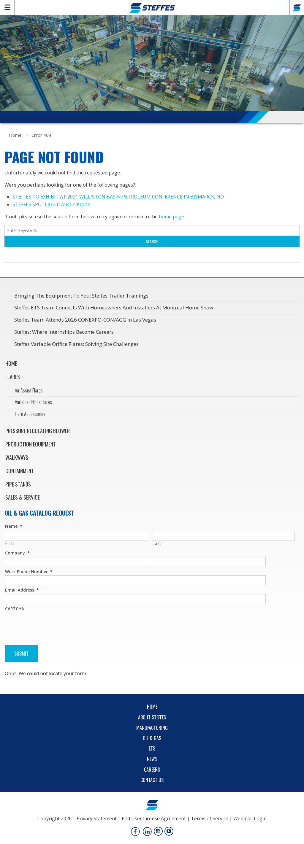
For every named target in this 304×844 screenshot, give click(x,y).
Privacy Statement (97, 818)
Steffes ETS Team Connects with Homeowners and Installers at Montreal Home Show (113, 307)
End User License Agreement (154, 818)
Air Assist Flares (29, 390)
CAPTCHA (14, 608)
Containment (19, 471)
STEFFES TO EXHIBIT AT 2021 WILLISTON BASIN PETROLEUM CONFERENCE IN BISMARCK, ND (118, 196)
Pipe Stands (18, 484)
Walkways (16, 457)
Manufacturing (152, 727)
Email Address (22, 590)
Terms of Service (209, 818)
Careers (152, 769)
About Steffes (152, 717)
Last (157, 543)
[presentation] (50, 624)
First (9, 543)
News (152, 758)
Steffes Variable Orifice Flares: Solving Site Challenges (76, 344)
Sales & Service (22, 497)
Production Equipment (30, 444)
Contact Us (152, 779)
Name (13, 526)
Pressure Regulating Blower (37, 431)
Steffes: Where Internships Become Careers (64, 331)
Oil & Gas (152, 738)
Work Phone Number (29, 571)
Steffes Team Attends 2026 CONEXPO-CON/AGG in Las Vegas (85, 319)
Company (17, 553)
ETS (152, 748)
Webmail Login (250, 818)
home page (171, 216)
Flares (12, 377)
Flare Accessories (30, 413)
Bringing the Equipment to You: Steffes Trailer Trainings (81, 295)
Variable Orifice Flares (33, 402)
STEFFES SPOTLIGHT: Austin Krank (51, 204)
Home (15, 135)
